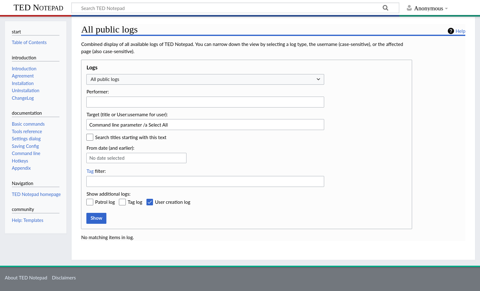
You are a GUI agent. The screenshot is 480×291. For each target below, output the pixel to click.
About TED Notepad (26, 277)
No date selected (107, 158)
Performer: (97, 91)
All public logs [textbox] (104, 79)
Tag (90, 171)
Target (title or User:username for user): (127, 114)
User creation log (172, 202)
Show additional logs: (108, 194)
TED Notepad (38, 7)
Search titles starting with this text (130, 137)
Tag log (135, 202)
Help (460, 31)
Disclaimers (64, 277)
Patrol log (105, 202)
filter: (96, 171)
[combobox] (205, 79)
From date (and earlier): (110, 148)
